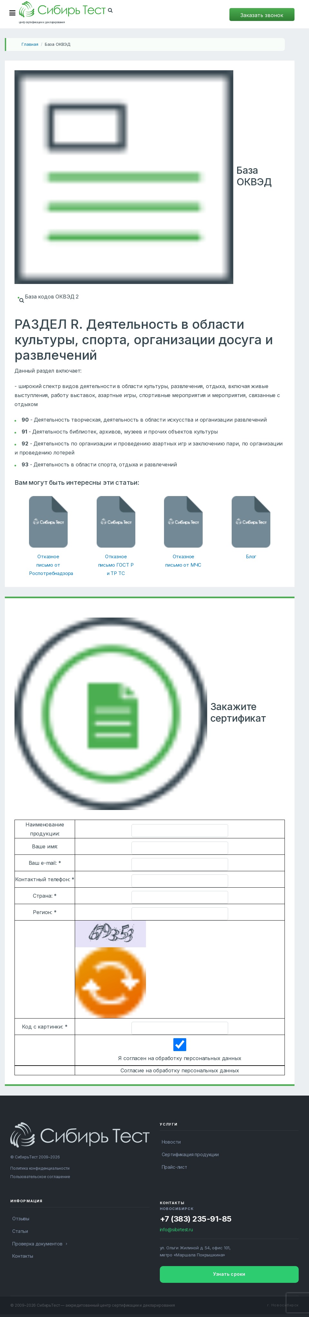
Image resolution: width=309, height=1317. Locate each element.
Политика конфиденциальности (40, 1168)
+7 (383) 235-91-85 (196, 1219)
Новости (171, 1142)
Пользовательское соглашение (40, 1176)
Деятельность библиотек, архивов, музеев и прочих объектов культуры (124, 431)
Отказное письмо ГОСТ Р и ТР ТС (116, 565)
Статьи (20, 1231)
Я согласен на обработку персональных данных (179, 1058)
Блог (251, 556)
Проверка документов (37, 1243)
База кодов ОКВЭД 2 (52, 296)
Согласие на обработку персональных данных (180, 1070)
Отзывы (20, 1218)
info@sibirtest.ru (176, 1229)
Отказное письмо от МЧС (183, 560)
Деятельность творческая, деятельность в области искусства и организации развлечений (150, 419)
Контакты (22, 1256)
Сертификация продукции (190, 1154)
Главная (30, 44)
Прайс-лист (174, 1167)
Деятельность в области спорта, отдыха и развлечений (105, 464)
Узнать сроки (229, 1274)
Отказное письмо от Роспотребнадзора (48, 565)
